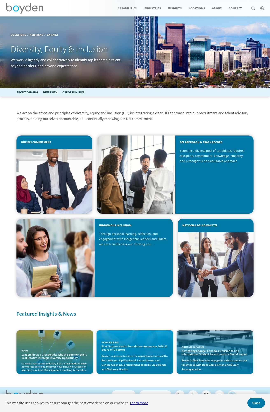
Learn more (139, 403)
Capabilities (127, 8)
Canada (52, 35)
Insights (175, 8)
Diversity (50, 92)
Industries (152, 8)
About (217, 8)
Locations (197, 8)
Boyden (24, 8)
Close (256, 403)
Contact (235, 8)
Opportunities (73, 92)
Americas (36, 35)
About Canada (27, 92)
